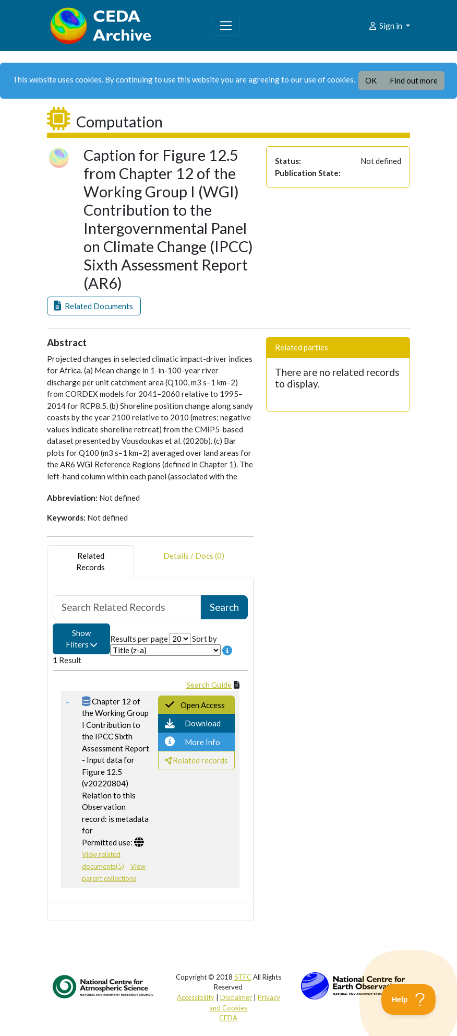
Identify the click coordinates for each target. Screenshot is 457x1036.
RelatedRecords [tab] (90, 561)
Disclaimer (236, 997)
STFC (242, 977)
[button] (94, 306)
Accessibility (195, 997)
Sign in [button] (386, 25)
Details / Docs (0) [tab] (193, 561)
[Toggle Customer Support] (408, 999)
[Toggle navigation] (226, 26)
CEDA (228, 1018)
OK (371, 80)
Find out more (414, 80)
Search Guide (209, 684)
